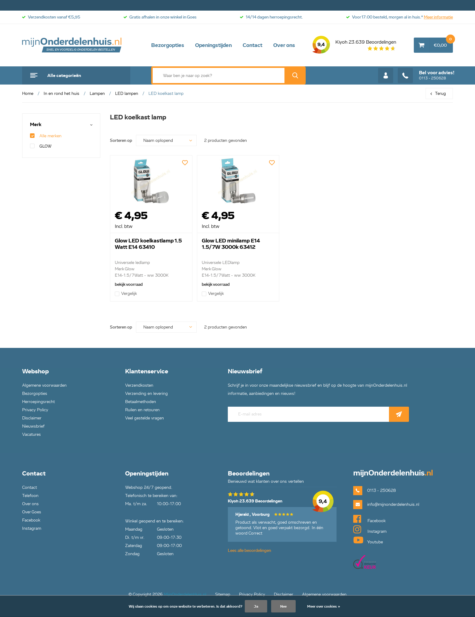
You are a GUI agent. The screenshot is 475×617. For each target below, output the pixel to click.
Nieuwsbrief (33, 426)
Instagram (31, 528)
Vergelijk (126, 293)
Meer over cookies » (323, 606)
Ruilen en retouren (142, 409)
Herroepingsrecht (38, 401)
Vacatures (31, 434)
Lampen (97, 93)
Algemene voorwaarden (44, 385)
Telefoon (30, 495)
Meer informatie (438, 17)
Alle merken (45, 135)
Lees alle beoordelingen (249, 550)
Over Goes (31, 512)
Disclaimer (32, 418)
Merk (36, 125)
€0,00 (443, 43)
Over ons (284, 45)
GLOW (40, 146)
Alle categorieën (64, 75)
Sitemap (222, 594)
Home (27, 93)
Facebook (31, 520)
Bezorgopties (167, 45)
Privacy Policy (35, 409)
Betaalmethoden (140, 401)
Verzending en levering (146, 393)
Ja (256, 606)
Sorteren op (121, 140)
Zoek (295, 75)
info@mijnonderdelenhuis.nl (393, 504)
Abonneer (399, 414)
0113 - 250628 (426, 75)
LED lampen (126, 93)
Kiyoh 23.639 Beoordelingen (354, 45)
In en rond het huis (61, 93)
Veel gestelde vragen (144, 418)
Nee (283, 606)
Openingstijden (213, 45)
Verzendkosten (139, 385)
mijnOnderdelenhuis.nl (72, 45)
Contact (252, 45)
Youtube (368, 540)
